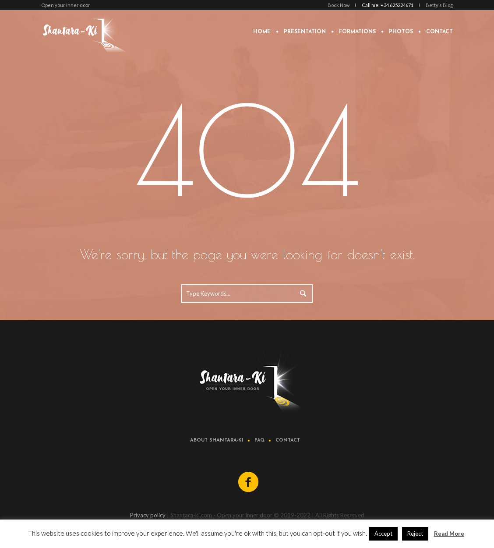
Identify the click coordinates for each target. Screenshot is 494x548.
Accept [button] (383, 533)
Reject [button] (415, 533)
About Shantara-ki (216, 440)
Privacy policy (148, 515)
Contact (287, 440)
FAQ (259, 440)
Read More (449, 533)
